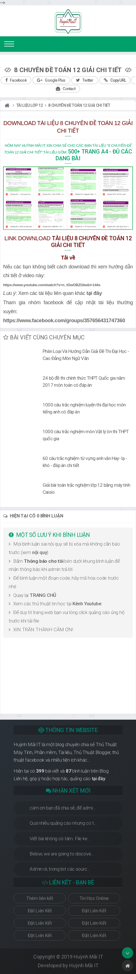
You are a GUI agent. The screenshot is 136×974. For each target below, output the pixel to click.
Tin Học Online (94, 898)
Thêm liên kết (39, 898)
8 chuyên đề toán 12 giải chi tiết (79, 105)
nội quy (39, 552)
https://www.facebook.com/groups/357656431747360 (64, 320)
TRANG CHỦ (43, 595)
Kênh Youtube (87, 603)
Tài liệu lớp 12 (29, 105)
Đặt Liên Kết (40, 910)
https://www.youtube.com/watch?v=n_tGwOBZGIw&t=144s (51, 285)
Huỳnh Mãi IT (88, 957)
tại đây (94, 293)
